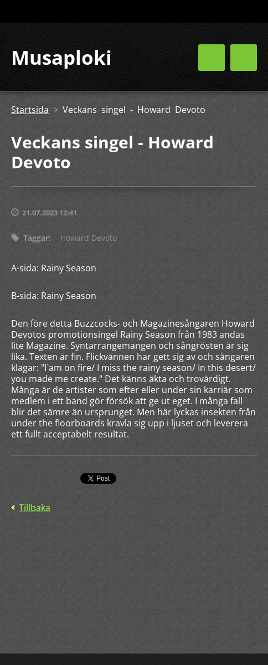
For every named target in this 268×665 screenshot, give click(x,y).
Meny (243, 57)
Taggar (36, 238)
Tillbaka (34, 508)
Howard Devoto (88, 238)
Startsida (30, 110)
